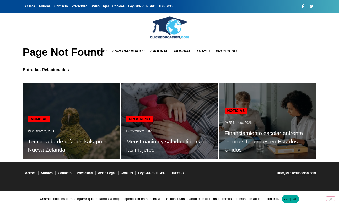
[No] (330, 198)
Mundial (182, 51)
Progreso (226, 51)
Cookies (118, 6)
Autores (45, 6)
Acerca (30, 6)
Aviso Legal (100, 6)
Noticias (98, 51)
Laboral (159, 51)
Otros (203, 51)
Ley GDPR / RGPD (141, 6)
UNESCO (166, 6)
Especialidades (128, 51)
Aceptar (290, 199)
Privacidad (80, 6)
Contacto (61, 6)
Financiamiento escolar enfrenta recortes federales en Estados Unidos (264, 141)
